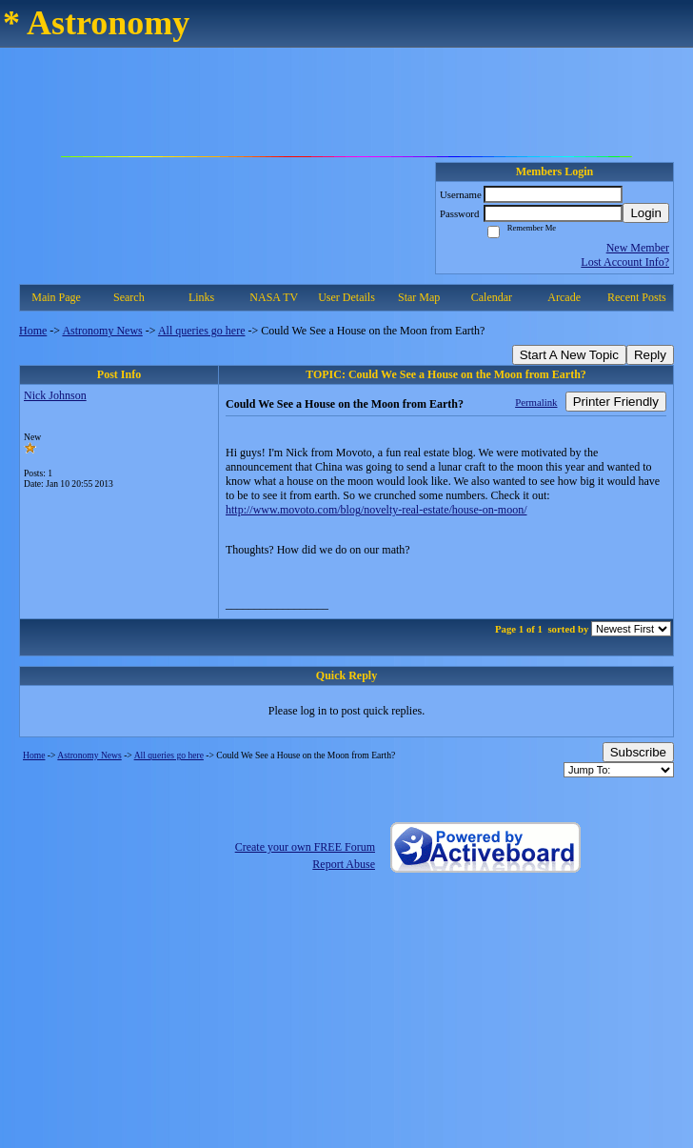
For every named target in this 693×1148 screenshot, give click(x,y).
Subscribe (638, 752)
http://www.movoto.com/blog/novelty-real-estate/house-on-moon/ (376, 509)
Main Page (56, 297)
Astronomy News (102, 330)
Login (646, 213)
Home (33, 330)
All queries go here (202, 330)
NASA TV (273, 297)
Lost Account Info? (625, 262)
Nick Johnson (55, 395)
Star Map (419, 297)
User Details (346, 297)
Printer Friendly (616, 401)
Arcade (564, 297)
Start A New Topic (569, 355)
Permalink (536, 402)
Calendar (491, 297)
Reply (650, 355)
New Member (637, 247)
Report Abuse (343, 864)
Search (129, 297)
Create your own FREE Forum (305, 847)
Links (201, 297)
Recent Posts (636, 297)
